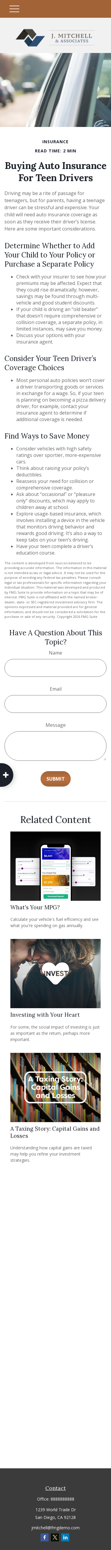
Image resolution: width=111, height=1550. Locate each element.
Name (55, 653)
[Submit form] (56, 779)
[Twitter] (55, 1537)
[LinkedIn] (65, 1537)
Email (56, 689)
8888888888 (62, 1499)
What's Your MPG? (35, 907)
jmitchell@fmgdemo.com (55, 1527)
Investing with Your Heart (45, 1014)
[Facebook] (45, 1537)
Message (56, 725)
